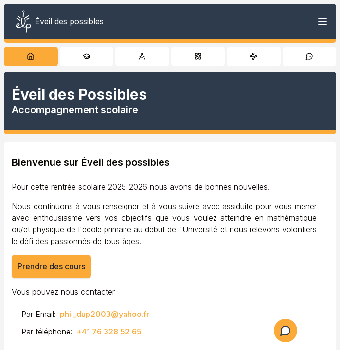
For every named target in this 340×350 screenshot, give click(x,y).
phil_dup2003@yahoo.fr (104, 314)
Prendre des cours (51, 266)
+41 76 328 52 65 (109, 331)
